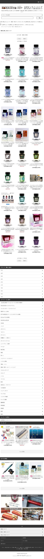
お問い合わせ (3, 543)
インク (5, 26)
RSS (24, 548)
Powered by (22, 555)
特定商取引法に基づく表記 (29, 547)
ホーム (2, 26)
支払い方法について (8, 547)
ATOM (27, 548)
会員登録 (24, 537)
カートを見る (25, 540)
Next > (24, 38)
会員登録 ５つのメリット (6, 420)
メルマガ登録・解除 (19, 548)
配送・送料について (16, 547)
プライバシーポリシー (38, 547)
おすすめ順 (19, 34)
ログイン (2, 540)
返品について (22, 547)
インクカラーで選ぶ (11, 26)
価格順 (23, 34)
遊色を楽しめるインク (18, 26)
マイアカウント (3, 537)
